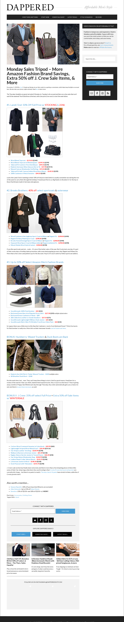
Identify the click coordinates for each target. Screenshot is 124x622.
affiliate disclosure (105, 47)
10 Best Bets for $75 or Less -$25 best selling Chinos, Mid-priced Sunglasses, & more (67, 561)
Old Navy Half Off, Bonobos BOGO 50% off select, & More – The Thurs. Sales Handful (18, 562)
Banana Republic (16, 487)
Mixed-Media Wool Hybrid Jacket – (26, 245)
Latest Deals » (62, 534)
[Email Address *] (33, 511)
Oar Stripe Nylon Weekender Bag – (26, 457)
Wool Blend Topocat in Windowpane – (27, 162)
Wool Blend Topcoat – (22, 160)
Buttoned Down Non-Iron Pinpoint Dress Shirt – (30, 313)
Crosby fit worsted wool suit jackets (62, 470)
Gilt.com (90, 616)
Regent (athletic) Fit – (53, 243)
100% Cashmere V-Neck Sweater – (25, 173)
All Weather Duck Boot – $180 (21, 376)
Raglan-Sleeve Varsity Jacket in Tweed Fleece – (30, 455)
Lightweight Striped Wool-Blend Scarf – (27, 448)
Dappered (62, 7)
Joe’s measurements (106, 45)
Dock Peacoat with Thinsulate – (25, 464)
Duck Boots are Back (57, 336)
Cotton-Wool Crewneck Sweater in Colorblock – (31, 446)
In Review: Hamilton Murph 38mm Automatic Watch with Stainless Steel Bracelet (42, 561)
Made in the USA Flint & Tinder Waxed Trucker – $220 (30, 374)
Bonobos (14, 491)
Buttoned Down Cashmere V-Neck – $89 (25, 315)
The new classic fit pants (49, 472)
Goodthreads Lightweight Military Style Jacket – (30, 320)
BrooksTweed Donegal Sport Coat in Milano (26, 241)
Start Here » (21, 534)
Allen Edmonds (16, 489)
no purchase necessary (24, 387)
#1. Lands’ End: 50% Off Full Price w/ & (36, 104)
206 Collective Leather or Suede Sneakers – (29, 317)
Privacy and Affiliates (81, 616)
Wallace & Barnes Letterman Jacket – (27, 453)
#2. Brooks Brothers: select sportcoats (31, 190)
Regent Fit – (56, 236)
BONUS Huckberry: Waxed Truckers (25, 336)
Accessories (18, 495)
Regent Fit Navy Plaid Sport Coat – (26, 238)
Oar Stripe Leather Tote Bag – (24, 450)
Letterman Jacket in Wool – (23, 461)
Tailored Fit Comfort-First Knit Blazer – (27, 165)
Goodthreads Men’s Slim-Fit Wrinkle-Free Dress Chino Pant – (34, 322)
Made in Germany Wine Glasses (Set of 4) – (28, 167)
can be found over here (58, 328)
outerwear (62, 190)
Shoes (30, 495)
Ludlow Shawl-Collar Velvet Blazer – (27, 459)
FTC (95, 616)
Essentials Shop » (41, 534)
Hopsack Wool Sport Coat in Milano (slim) (26, 243)
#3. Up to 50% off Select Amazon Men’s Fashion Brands (35, 262)
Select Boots (35, 489)
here (37, 89)
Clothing (25, 495)
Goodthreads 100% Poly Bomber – (25, 311)
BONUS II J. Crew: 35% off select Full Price (29, 395)
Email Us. (108, 43)
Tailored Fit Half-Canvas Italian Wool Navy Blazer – (32, 171)
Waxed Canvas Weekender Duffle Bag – (27, 169)
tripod (17, 497)
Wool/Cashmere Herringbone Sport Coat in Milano (29, 236)
